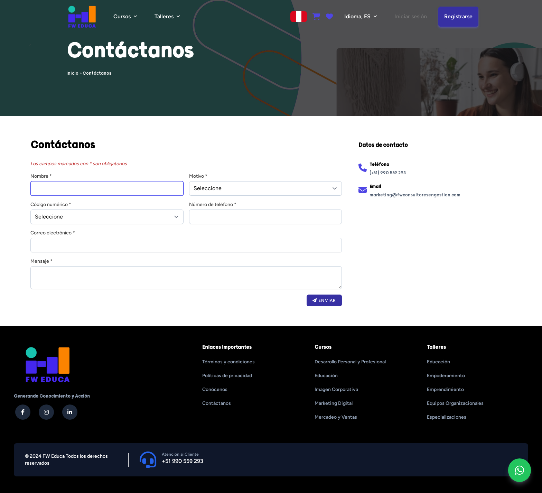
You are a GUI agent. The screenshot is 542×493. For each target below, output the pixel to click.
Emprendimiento (445, 389)
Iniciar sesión (410, 16)
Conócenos (214, 389)
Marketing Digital (334, 403)
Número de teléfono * (212, 204)
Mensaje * (41, 261)
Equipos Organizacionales (455, 403)
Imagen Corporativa (336, 389)
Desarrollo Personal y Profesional (350, 362)
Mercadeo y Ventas (336, 417)
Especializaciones (446, 417)
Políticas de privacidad (227, 376)
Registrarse (458, 16)
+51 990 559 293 (182, 461)
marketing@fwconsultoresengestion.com (415, 195)
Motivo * (198, 176)
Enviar (324, 300)
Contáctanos (216, 403)
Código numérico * (50, 204)
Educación (326, 376)
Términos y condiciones (228, 362)
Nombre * (41, 176)
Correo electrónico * (52, 233)
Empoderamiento (446, 376)
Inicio (72, 73)
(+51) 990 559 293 (388, 173)
